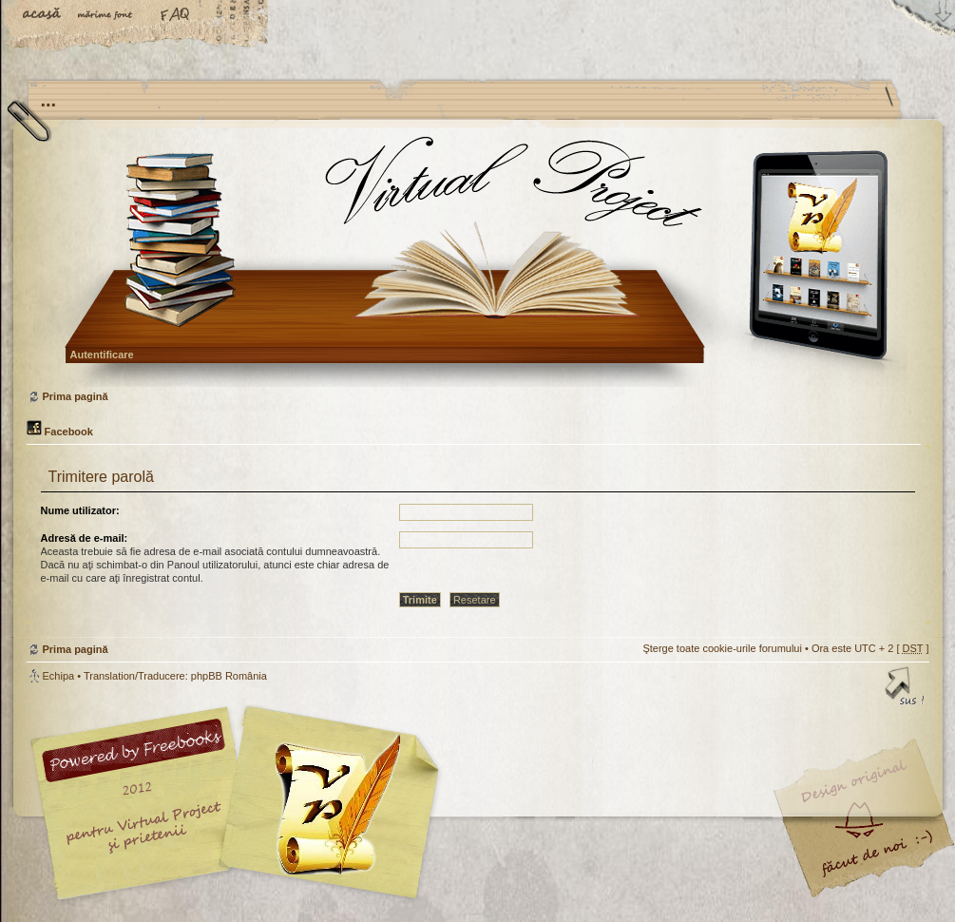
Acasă (43, 16)
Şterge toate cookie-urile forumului (722, 648)
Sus (905, 689)
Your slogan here (326, 805)
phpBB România (229, 676)
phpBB (240, 803)
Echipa (59, 676)
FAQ (176, 16)
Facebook (60, 431)
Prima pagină (475, 261)
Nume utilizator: (80, 510)
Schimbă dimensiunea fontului (109, 16)
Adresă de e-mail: (84, 538)
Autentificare (102, 354)
